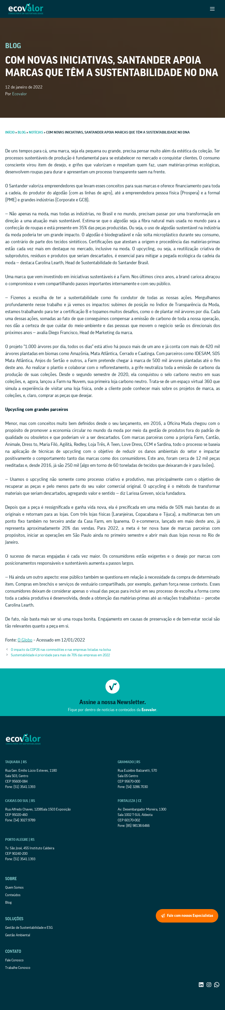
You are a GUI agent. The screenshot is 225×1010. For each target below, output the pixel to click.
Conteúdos (12, 895)
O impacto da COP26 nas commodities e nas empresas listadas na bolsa (61, 650)
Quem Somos (14, 887)
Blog (8, 902)
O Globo (25, 640)
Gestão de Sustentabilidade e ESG (29, 928)
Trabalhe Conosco (17, 968)
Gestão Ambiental (17, 935)
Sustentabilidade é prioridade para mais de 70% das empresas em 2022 (60, 655)
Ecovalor (19, 94)
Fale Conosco (14, 960)
